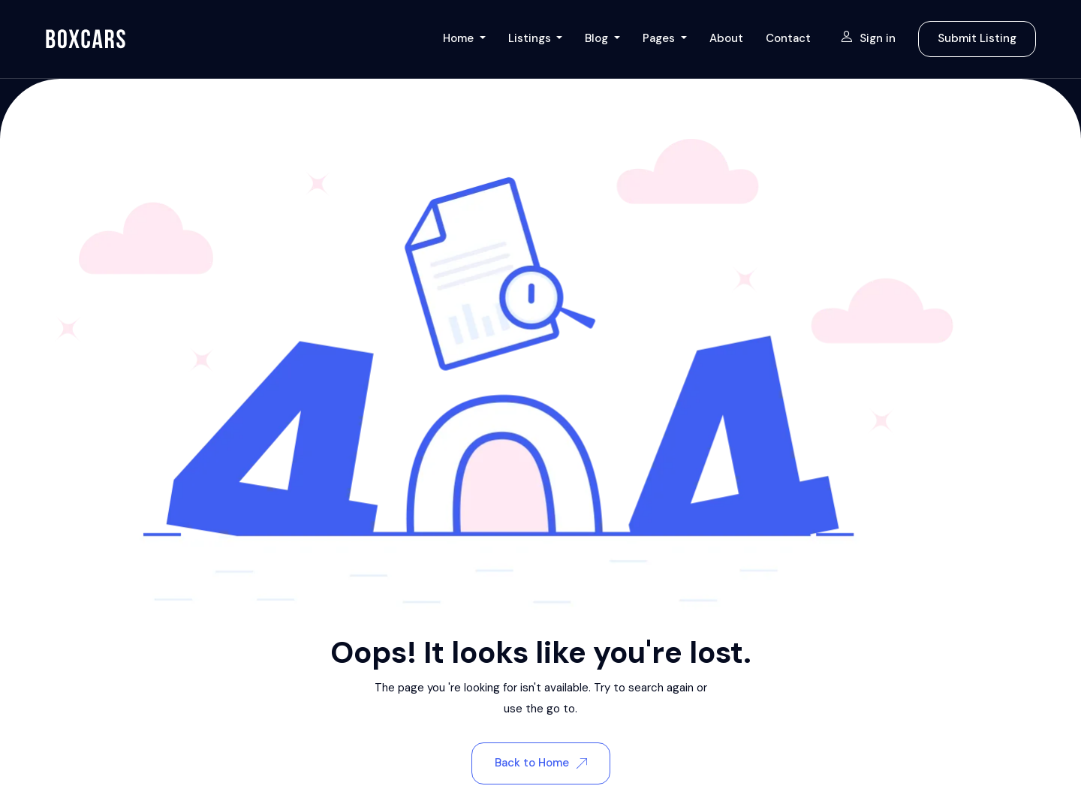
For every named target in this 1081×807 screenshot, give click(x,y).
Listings (531, 38)
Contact (788, 38)
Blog (598, 38)
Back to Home (541, 762)
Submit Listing (977, 38)
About (726, 38)
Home (460, 38)
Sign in (868, 38)
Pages (660, 38)
